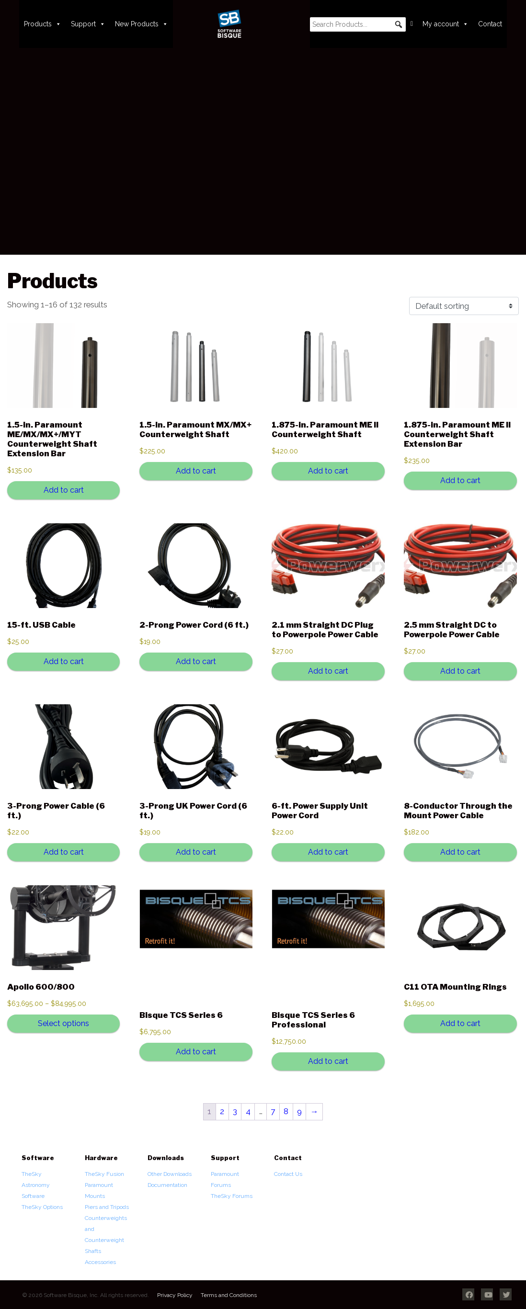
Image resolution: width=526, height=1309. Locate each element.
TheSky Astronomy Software (36, 1185)
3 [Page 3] (235, 1111)
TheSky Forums (231, 1196)
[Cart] (412, 24)
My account (446, 24)
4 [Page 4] (248, 1111)
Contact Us (288, 1174)
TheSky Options (42, 1207)
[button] (398, 24)
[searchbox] (358, 24)
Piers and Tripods (107, 1207)
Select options (63, 1023)
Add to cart (64, 490)
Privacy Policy (175, 1295)
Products (42, 24)
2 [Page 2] (222, 1111)
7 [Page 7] (273, 1111)
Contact (490, 24)
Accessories (100, 1262)
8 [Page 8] (286, 1111)
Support (88, 24)
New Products (141, 24)
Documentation (167, 1185)
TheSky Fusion (104, 1174)
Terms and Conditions (229, 1295)
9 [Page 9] (299, 1111)
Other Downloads (170, 1174)
